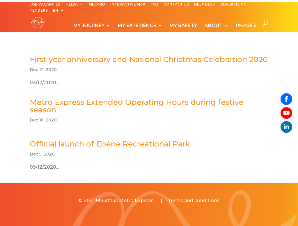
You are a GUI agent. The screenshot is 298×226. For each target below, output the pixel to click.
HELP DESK (204, 4)
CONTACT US (176, 4)
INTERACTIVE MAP (127, 4)
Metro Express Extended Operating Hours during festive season (137, 106)
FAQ (154, 4)
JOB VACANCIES (45, 4)
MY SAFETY (183, 26)
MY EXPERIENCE (137, 26)
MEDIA (71, 4)
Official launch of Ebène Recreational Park (110, 144)
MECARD (97, 4)
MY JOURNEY (88, 26)
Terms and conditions (193, 200)
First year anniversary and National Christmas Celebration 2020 (149, 59)
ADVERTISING (233, 4)
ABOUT (214, 26)
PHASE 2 (246, 26)
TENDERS (39, 11)
